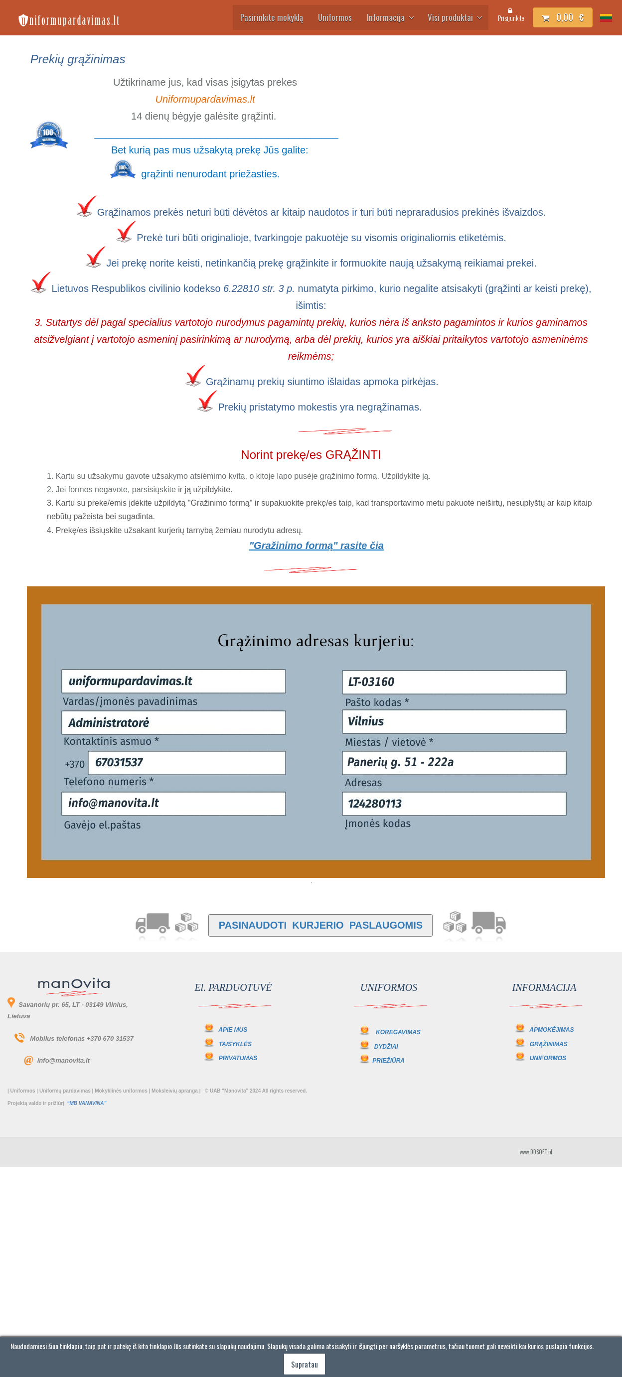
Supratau (304, 1364)
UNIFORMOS (548, 1058)
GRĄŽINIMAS (549, 1044)
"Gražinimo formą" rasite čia (316, 545)
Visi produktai (454, 17)
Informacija (390, 17)
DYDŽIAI (386, 1046)
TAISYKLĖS (235, 1044)
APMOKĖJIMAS (551, 1029)
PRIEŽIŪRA (388, 1060)
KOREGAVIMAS (398, 1032)
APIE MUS (225, 1029)
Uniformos (335, 17)
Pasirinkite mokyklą (271, 17)
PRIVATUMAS (238, 1058)
